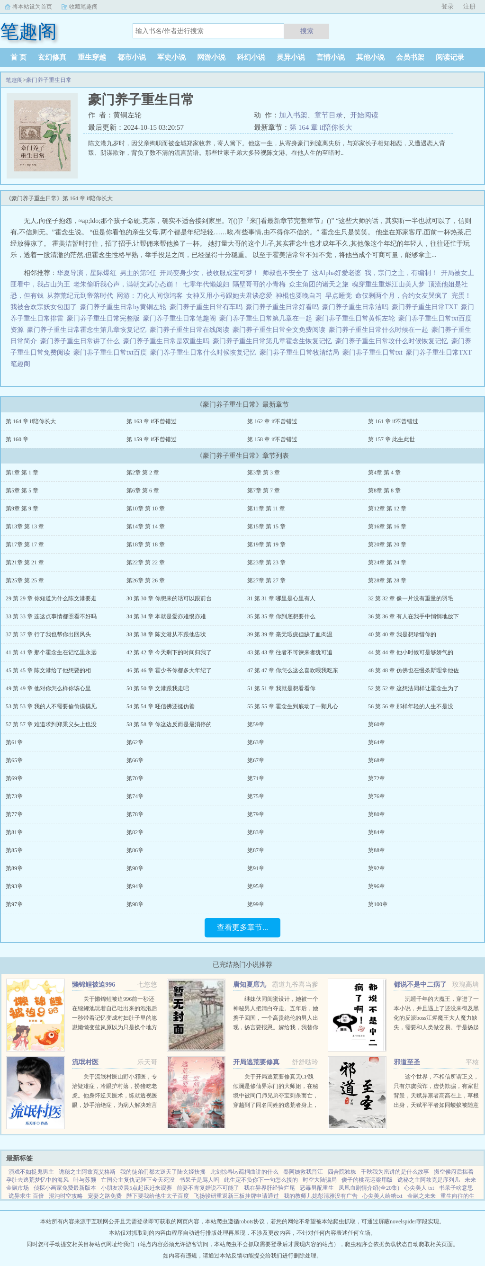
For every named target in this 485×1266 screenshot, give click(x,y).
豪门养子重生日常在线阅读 (191, 329)
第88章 (376, 850)
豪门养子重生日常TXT (426, 307)
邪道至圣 (407, 1062)
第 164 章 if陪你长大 (320, 127)
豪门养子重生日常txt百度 (111, 352)
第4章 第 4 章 (384, 472)
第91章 (255, 868)
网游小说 (211, 57)
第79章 (255, 814)
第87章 (255, 850)
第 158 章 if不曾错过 (272, 439)
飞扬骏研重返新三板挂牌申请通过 (236, 1196)
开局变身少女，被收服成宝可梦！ (209, 272)
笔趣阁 (14, 80)
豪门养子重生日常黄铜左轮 (356, 318)
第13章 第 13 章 (25, 526)
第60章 (376, 724)
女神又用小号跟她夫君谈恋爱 (229, 295)
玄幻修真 (52, 57)
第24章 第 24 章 (387, 562)
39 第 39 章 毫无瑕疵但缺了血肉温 (289, 634)
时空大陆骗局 (320, 1180)
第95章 (255, 886)
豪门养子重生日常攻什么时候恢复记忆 (393, 341)
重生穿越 (92, 57)
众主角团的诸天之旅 (319, 284)
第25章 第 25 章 (25, 580)
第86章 (135, 850)
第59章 (255, 724)
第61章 (14, 742)
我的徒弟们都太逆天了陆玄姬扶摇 (163, 1171)
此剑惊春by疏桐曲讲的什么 (244, 1171)
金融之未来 (421, 1196)
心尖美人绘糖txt (382, 1196)
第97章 (14, 904)
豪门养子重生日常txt (374, 352)
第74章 (135, 796)
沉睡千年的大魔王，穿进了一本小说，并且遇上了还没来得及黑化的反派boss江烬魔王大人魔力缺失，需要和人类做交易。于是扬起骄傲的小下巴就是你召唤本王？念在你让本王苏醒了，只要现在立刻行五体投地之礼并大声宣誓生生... (436, 1027)
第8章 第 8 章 (384, 490)
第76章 (376, 796)
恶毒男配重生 (317, 1188)
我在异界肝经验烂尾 (269, 1188)
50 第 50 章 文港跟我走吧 (157, 688)
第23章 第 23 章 (266, 562)
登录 (447, 6)
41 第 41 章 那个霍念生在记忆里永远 (51, 652)
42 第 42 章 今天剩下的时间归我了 (169, 652)
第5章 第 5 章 (22, 490)
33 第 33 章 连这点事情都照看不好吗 (51, 616)
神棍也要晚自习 (299, 295)
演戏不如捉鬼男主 (31, 1171)
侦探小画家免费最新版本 (65, 1188)
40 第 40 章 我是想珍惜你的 (402, 634)
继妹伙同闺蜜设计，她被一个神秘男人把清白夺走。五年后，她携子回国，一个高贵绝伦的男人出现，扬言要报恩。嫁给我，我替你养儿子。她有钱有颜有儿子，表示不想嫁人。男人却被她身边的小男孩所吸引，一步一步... (275, 1027)
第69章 (14, 778)
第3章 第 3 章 (263, 472)
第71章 (255, 778)
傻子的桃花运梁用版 (367, 1180)
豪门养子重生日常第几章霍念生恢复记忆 (274, 341)
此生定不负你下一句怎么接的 (261, 1180)
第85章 (14, 850)
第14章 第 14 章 (145, 526)
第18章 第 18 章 (145, 544)
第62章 (135, 742)
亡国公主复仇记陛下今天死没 (138, 1180)
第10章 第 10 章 (145, 508)
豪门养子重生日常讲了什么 (81, 341)
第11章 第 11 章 (266, 508)
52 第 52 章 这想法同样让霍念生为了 (413, 688)
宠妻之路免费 (105, 1196)
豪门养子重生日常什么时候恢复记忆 (205, 352)
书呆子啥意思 (456, 1188)
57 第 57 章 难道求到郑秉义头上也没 (51, 724)
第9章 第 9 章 (22, 508)
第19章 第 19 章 (266, 544)
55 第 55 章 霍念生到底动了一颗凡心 (292, 706)
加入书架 (293, 115)
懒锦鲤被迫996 (93, 984)
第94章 (135, 886)
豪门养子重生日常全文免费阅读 (281, 329)
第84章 (376, 832)
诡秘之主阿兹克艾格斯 (87, 1171)
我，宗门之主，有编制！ (401, 272)
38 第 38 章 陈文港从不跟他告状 (166, 634)
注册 (469, 6)
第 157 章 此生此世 (391, 439)
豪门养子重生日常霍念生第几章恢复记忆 (88, 329)
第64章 (376, 742)
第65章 (14, 760)
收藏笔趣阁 (83, 6)
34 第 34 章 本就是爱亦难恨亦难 (166, 616)
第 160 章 (17, 439)
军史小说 (171, 57)
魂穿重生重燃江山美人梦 (388, 284)
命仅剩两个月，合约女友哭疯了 (401, 295)
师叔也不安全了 (285, 272)
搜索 (307, 31)
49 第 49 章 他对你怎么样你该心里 (48, 688)
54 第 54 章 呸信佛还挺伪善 (160, 706)
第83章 (255, 832)
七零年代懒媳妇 (206, 284)
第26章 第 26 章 (145, 580)
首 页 (18, 57)
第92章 (376, 868)
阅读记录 (450, 57)
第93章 (14, 886)
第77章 (14, 814)
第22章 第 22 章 (145, 562)
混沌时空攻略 (66, 1196)
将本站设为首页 (32, 6)
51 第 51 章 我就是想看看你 (281, 688)
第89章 (14, 868)
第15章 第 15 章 (266, 526)
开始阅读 (364, 115)
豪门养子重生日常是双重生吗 (168, 341)
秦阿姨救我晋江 (303, 1171)
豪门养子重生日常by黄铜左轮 (125, 307)
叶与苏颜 (84, 1180)
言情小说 (330, 57)
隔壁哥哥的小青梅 (259, 284)
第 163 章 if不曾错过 (151, 421)
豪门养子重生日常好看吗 (284, 307)
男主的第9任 (138, 272)
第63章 (255, 742)
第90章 (135, 868)
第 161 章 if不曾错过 (393, 421)
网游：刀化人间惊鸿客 (150, 295)
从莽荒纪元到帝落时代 (80, 295)
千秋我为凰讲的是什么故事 (395, 1171)
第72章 (376, 778)
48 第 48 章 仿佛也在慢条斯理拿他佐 (413, 670)
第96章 (376, 886)
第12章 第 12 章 (387, 508)
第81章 (14, 832)
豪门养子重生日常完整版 (105, 318)
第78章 (135, 814)
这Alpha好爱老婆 (336, 272)
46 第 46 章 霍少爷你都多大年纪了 (169, 670)
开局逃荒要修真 (256, 1062)
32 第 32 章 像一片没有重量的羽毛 (410, 598)
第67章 (255, 760)
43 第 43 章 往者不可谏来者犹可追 (289, 652)
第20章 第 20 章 (387, 544)
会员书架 (410, 57)
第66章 (135, 760)
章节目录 (328, 115)
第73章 (14, 796)
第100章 (378, 904)
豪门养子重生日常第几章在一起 (267, 318)
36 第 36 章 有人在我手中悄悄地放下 (413, 616)
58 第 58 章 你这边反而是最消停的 (169, 724)
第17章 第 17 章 (25, 544)
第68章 (376, 760)
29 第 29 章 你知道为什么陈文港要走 (51, 598)
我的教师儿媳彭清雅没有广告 (321, 1196)
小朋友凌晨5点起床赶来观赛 (136, 1188)
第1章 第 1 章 (22, 472)
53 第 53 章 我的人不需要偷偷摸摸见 (51, 706)
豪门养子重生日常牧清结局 (301, 352)
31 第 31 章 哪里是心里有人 (281, 598)
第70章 (135, 778)
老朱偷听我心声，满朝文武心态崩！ (126, 284)
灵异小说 (291, 57)
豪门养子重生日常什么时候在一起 (380, 329)
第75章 (255, 796)
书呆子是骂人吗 (199, 1180)
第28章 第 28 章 (387, 580)
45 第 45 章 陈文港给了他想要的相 (48, 670)
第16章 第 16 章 (387, 526)
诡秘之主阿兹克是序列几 (428, 1180)
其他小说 (370, 57)
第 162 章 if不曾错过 (272, 421)
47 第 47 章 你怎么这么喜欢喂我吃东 (292, 670)
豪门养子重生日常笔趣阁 (181, 318)
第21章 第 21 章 (25, 562)
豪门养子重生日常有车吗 (208, 307)
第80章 (376, 814)
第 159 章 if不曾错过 (151, 439)
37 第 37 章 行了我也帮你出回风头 (48, 634)
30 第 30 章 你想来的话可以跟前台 (169, 598)
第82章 (135, 832)
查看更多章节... (242, 927)
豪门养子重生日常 (49, 80)
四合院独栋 (342, 1171)
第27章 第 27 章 (266, 580)
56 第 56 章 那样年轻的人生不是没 (410, 706)
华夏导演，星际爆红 (87, 272)
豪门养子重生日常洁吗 (357, 307)
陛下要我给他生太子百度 (157, 1196)
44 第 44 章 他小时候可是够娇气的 (410, 652)
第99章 (255, 904)
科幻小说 (251, 57)
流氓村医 (85, 1062)
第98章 (135, 904)
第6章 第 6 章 (142, 490)
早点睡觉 (338, 295)
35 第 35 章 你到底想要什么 (281, 616)
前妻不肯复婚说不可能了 (208, 1188)
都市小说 (131, 57)
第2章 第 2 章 (142, 472)
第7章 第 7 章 (263, 490)
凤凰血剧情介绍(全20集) (369, 1188)
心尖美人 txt (419, 1188)
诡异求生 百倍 (26, 1196)
